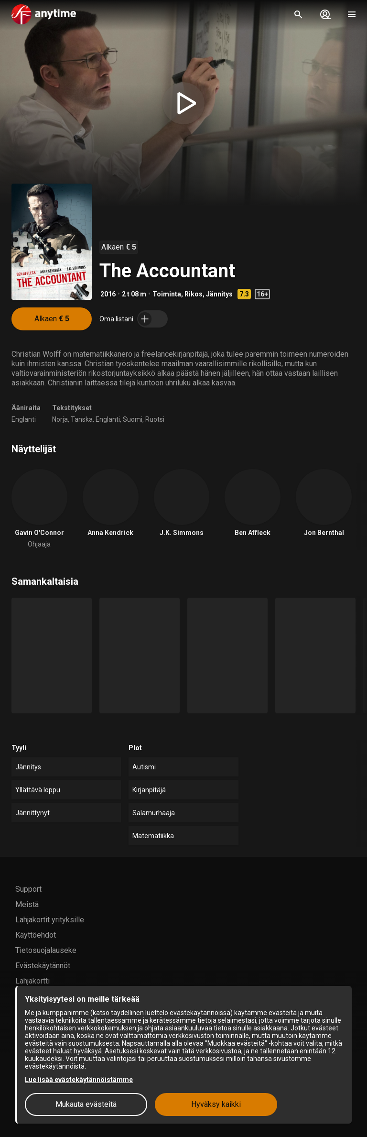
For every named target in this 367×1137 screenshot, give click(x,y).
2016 (108, 294)
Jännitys (219, 294)
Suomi (132, 419)
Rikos (193, 294)
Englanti (23, 419)
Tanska (82, 419)
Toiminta (166, 294)
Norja (60, 419)
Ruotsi (154, 419)
